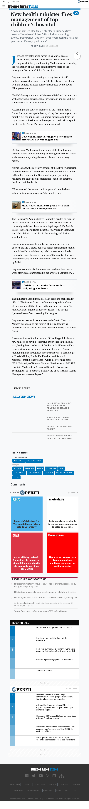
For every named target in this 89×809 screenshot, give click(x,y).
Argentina (29, 468)
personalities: (19, 457)
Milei (61, 468)
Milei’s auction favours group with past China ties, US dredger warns (45, 207)
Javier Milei (18, 461)
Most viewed (20, 622)
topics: (15, 465)
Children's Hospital (64, 473)
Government (19, 473)
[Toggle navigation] (4, 6)
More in (25, 492)
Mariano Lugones (34, 461)
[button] (76, 13)
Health (40, 468)
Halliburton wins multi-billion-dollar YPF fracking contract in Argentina (59, 407)
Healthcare (51, 468)
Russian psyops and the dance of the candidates (59, 437)
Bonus (16, 477)
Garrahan (48, 473)
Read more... (30, 133)
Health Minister (34, 473)
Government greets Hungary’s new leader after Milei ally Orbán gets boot (47, 138)
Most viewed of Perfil (45, 689)
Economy (18, 468)
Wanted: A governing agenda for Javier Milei (59, 418)
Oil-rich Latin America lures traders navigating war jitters (43, 287)
